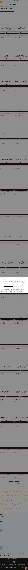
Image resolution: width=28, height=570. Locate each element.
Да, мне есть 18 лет (8, 286)
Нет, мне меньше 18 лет (19, 286)
